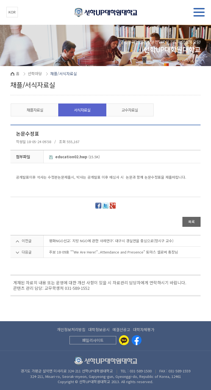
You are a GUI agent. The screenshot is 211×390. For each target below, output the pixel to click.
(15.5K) (74, 156)
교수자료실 (129, 110)
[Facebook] (136, 340)
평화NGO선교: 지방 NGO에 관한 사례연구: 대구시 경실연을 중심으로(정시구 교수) (111, 240)
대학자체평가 (143, 329)
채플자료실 (35, 110)
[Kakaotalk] (124, 340)
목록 (191, 221)
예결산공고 (121, 329)
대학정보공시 (99, 329)
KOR (12, 12)
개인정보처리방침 (71, 329)
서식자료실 (82, 110)
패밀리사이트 (93, 340)
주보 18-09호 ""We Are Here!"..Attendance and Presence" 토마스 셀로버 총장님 (113, 252)
